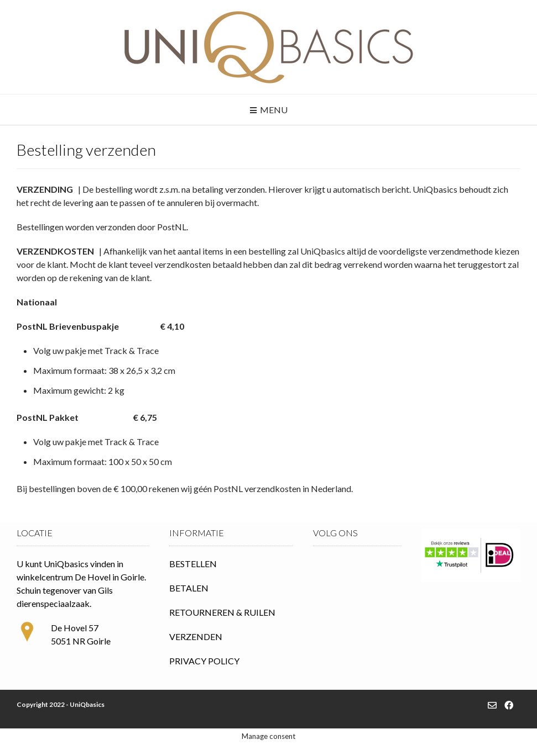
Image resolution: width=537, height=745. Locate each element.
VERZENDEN (195, 636)
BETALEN (188, 588)
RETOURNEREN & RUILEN (222, 612)
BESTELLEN (193, 563)
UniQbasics (87, 704)
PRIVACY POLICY (204, 661)
